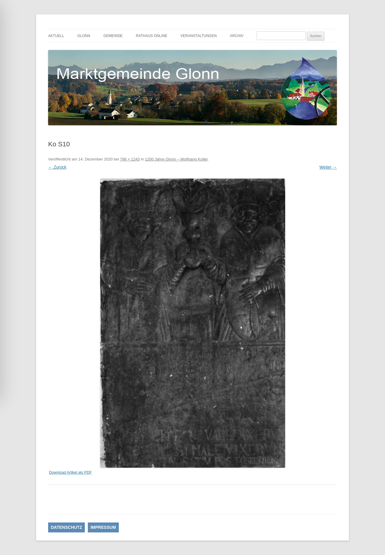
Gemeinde (113, 36)
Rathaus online (151, 36)
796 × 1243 (130, 159)
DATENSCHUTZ (66, 527)
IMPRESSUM (103, 527)
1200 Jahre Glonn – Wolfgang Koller (176, 159)
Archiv (236, 36)
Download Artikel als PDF (70, 472)
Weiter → (328, 167)
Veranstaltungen (198, 36)
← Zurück (57, 167)
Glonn (83, 36)
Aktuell (56, 36)
